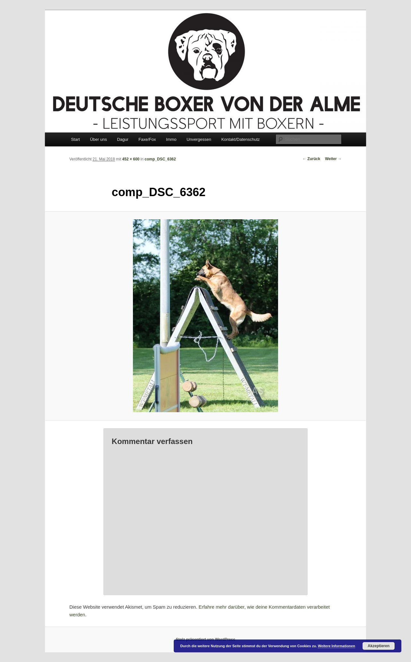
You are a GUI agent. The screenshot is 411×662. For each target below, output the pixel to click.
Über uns (98, 139)
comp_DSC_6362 (160, 159)
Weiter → (333, 159)
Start (75, 139)
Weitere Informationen (336, 646)
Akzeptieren (378, 646)
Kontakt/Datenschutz (240, 139)
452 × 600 (131, 159)
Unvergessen (199, 139)
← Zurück (311, 159)
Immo (171, 139)
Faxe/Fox (147, 139)
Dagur (122, 139)
